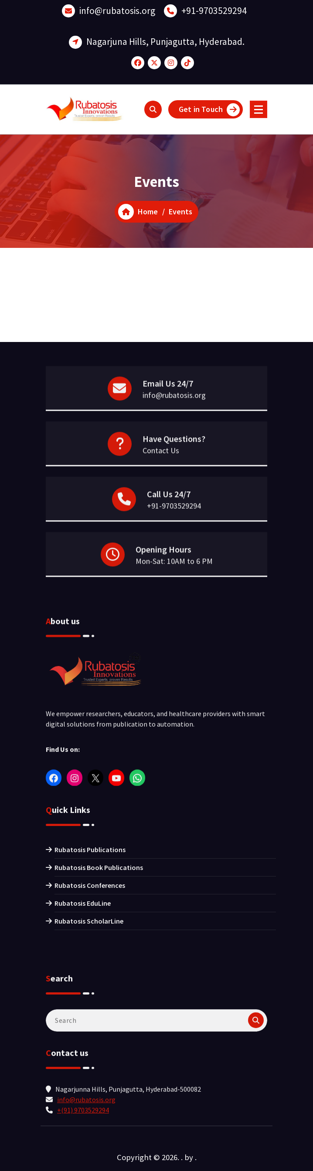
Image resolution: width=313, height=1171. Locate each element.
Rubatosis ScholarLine (88, 979)
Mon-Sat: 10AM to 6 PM (174, 582)
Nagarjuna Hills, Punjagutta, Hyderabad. (165, 38)
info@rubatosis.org (117, 7)
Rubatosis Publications (90, 908)
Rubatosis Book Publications (98, 926)
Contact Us (161, 471)
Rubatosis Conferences (89, 944)
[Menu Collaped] (258, 109)
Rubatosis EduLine (82, 962)
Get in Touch (209, 109)
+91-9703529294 (214, 7)
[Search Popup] (153, 109)
